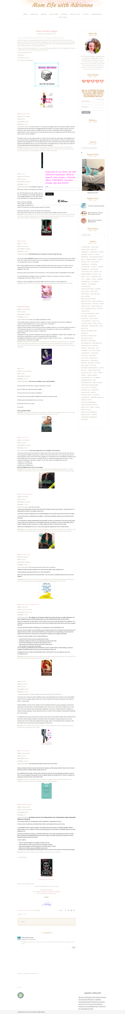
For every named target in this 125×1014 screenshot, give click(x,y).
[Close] (81, 152)
